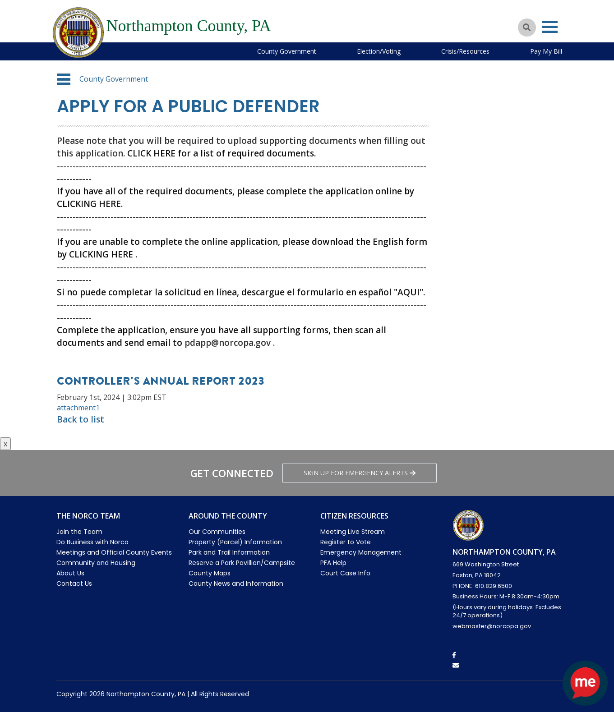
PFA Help (333, 562)
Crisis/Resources (465, 51)
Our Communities (217, 531)
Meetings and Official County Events (114, 552)
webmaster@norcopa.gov (491, 626)
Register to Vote (345, 542)
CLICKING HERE (89, 204)
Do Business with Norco (92, 542)
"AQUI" (408, 292)
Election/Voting (379, 51)
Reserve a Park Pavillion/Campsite (242, 562)
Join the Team (79, 531)
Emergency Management (361, 552)
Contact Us (74, 583)
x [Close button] (5, 444)
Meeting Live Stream (352, 531)
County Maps (210, 573)
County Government (286, 51)
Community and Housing (95, 562)
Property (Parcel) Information (235, 542)
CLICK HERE (151, 153)
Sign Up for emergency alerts (359, 473)
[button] (63, 79)
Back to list (80, 419)
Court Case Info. (346, 573)
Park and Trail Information (229, 552)
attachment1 (78, 408)
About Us (70, 573)
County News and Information (236, 583)
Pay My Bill (546, 51)
